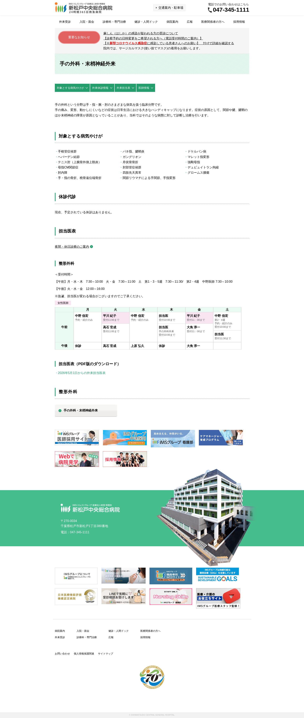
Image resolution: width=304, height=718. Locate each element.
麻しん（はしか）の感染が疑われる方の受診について (140, 33)
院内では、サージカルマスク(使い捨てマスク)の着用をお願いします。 (152, 48)
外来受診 (65, 21)
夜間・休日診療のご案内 (72, 246)
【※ (168, 43)
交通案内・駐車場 (170, 7)
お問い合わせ (62, 653)
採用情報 (239, 21)
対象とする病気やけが (70, 87)
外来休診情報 (100, 87)
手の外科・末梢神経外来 (81, 410)
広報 (190, 21)
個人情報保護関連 (84, 653)
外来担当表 (123, 87)
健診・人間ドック (146, 21)
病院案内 (172, 21)
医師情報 (143, 87)
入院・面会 (86, 21)
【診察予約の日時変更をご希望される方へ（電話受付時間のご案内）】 (153, 38)
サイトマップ (105, 653)
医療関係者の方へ (213, 21)
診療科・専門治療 (114, 21)
